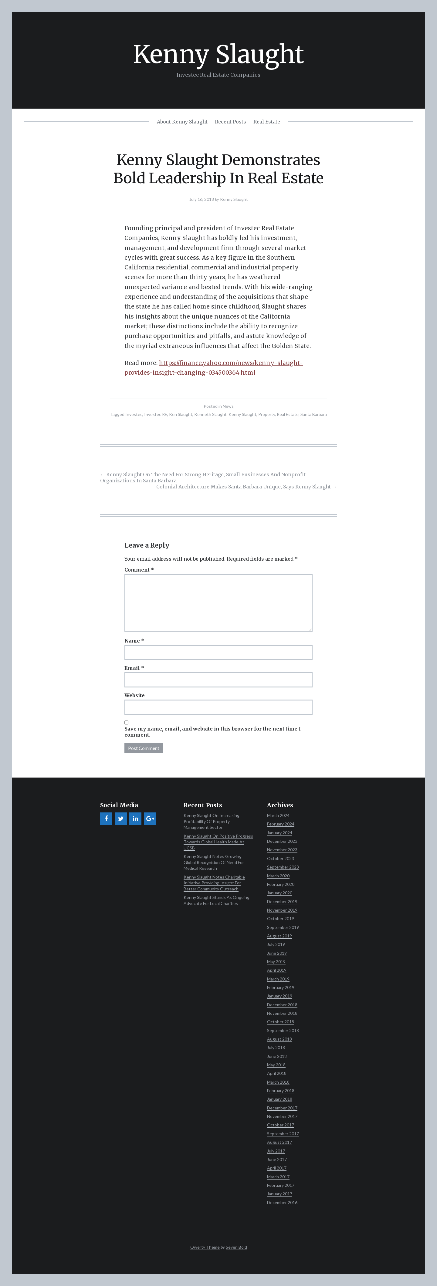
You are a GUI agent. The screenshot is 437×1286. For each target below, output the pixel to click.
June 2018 (277, 1056)
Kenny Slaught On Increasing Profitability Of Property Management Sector (211, 821)
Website (134, 695)
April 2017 (276, 1167)
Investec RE (155, 414)
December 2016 (282, 1202)
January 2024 (279, 832)
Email (134, 668)
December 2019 (282, 901)
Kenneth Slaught (210, 414)
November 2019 (282, 910)
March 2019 (278, 978)
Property (266, 414)
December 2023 (282, 841)
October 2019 (280, 918)
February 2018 (280, 1090)
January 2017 (279, 1193)
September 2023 (283, 866)
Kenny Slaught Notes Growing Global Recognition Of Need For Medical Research (214, 862)
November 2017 (282, 1116)
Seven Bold (236, 1247)
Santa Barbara (313, 414)
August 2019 (279, 935)
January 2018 (279, 1099)
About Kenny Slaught (182, 122)
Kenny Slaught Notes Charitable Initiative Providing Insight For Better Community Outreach (214, 882)
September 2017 (283, 1133)
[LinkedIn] (135, 818)
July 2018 (276, 1047)
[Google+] (150, 818)
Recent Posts (230, 122)
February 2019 (280, 987)
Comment (139, 570)
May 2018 (276, 1064)
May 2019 (276, 961)
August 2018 (279, 1038)
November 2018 (282, 1013)
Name (134, 641)
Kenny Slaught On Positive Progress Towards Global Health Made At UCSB (218, 841)
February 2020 (280, 884)
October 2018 (280, 1021)
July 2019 (276, 944)
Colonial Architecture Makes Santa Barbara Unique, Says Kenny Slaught (246, 487)
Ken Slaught (180, 414)
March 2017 (278, 1176)
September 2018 (283, 1030)
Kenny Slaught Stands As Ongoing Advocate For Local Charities (216, 900)
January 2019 (279, 995)
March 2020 (278, 875)
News (228, 406)
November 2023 (282, 849)
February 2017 (280, 1185)
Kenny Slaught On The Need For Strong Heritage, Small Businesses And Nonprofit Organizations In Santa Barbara (203, 477)
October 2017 (280, 1124)
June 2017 (277, 1159)
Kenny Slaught (218, 54)
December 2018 (282, 1004)
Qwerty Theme (205, 1247)
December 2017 (282, 1107)
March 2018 (278, 1082)
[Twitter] (121, 818)
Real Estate (266, 122)
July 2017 (276, 1150)
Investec (133, 414)
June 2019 (277, 953)
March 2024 (278, 815)
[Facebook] (106, 818)
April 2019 (276, 970)
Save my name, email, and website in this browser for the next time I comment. (212, 732)
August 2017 (279, 1142)
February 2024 (280, 823)
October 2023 (280, 858)
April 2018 (276, 1073)
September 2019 (283, 927)
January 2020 (279, 892)
